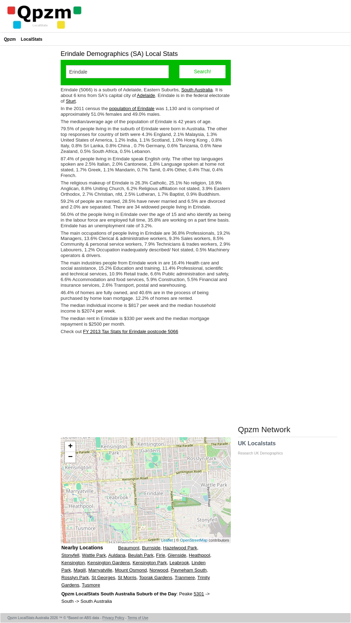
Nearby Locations (82, 547)
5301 (199, 593)
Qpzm (10, 39)
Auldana (116, 555)
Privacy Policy (113, 618)
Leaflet (167, 540)
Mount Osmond (131, 570)
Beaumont (128, 547)
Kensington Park (150, 562)
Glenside (177, 555)
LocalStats (32, 39)
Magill (79, 570)
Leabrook (179, 562)
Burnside (151, 547)
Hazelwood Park (180, 547)
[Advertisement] (146, 385)
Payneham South (189, 570)
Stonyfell (70, 555)
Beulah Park (141, 555)
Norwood (158, 570)
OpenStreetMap (194, 540)
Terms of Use (137, 618)
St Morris (127, 577)
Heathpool (199, 555)
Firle (160, 555)
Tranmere (185, 577)
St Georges (103, 577)
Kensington (73, 562)
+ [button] (70, 446)
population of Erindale (132, 108)
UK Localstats (264, 447)
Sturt (71, 101)
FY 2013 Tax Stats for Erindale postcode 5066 (130, 331)
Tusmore (91, 585)
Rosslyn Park (75, 577)
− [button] (70, 457)
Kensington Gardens (108, 562)
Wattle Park (94, 555)
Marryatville (100, 570)
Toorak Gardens (155, 577)
